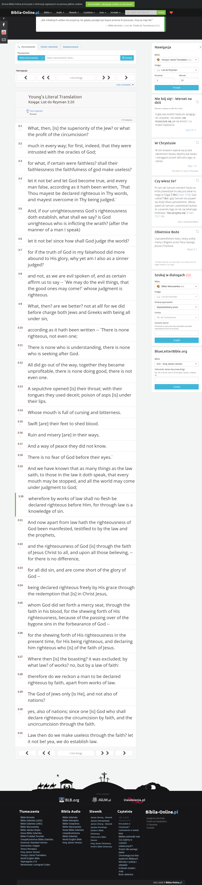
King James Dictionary (101, 843)
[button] (177, 59)
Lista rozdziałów (125, 84)
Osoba (158, 312)
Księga (158, 65)
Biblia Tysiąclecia (70, 823)
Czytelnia (89, 12)
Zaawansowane (70, 47)
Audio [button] (60, 12)
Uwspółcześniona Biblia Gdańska (37, 839)
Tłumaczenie (23, 53)
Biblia (48, 12)
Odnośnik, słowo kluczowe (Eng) (170, 369)
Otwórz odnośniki (49, 47)
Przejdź (176, 87)
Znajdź (176, 340)
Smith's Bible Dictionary (101, 846)
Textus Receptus (29, 849)
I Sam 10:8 (184, 194)
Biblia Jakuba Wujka (30, 830)
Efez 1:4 (192, 166)
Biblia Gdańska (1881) (31, 823)
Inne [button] (102, 12)
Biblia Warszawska (30, 827)
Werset (182, 75)
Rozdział (158, 75)
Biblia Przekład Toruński (32, 836)
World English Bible (30, 858)
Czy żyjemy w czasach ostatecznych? (126, 842)
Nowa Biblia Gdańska (31, 833)
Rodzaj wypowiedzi (163, 302)
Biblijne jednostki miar (129, 836)
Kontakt (150, 828)
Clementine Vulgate (30, 845)
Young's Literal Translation (33, 855)
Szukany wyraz (162, 322)
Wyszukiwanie (26, 47)
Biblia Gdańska (69, 817)
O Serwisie (152, 824)
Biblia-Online (25, 12)
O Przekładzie (127, 120)
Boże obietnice (126, 874)
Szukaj (161, 12)
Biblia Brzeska (28, 817)
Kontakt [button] (115, 12)
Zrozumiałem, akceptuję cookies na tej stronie (110, 4)
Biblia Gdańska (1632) (31, 820)
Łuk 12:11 (191, 129)
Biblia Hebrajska (70, 820)
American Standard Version (34, 842)
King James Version (30, 852)
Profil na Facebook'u (157, 821)
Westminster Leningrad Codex (35, 864)
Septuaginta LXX (29, 861)
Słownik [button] (74, 12)
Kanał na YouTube (156, 818)
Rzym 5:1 (192, 249)
